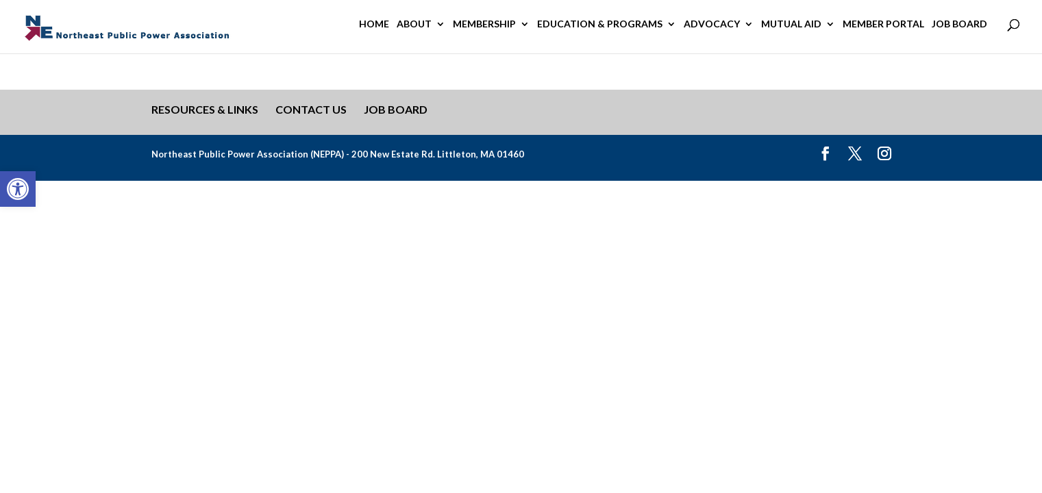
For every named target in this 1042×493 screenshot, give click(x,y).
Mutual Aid (791, 24)
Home (374, 24)
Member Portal (883, 24)
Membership (484, 24)
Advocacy (712, 24)
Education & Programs (599, 24)
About (414, 24)
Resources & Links (204, 109)
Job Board (959, 24)
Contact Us (311, 109)
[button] (18, 189)
